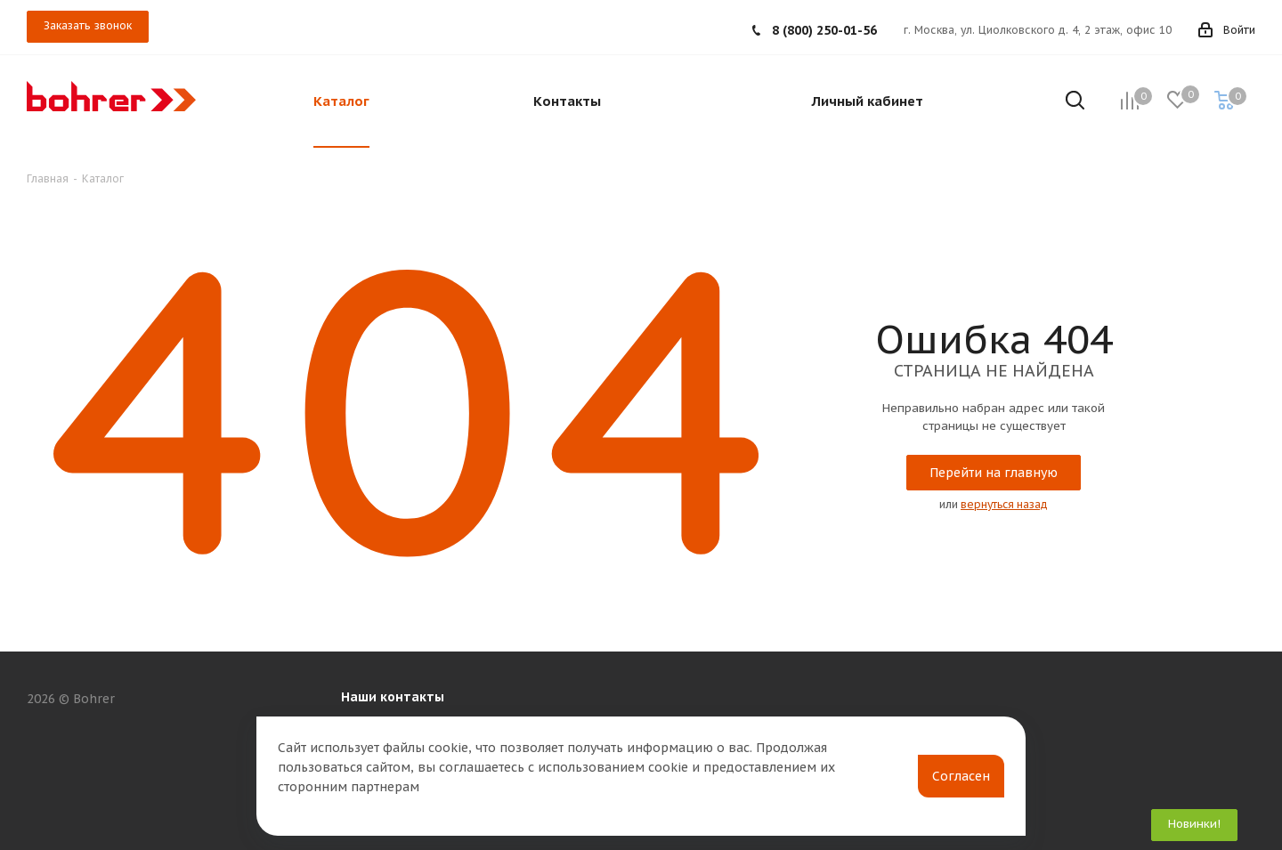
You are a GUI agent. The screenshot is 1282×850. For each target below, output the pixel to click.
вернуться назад (1004, 504)
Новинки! (1194, 823)
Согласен (961, 776)
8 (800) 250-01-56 (824, 30)
